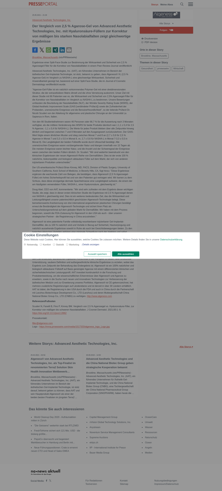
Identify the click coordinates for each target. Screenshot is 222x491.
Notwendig (32, 244)
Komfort (47, 244)
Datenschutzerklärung (171, 239)
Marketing (74, 244)
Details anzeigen (91, 244)
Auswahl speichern (97, 254)
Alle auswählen (126, 254)
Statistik (60, 244)
